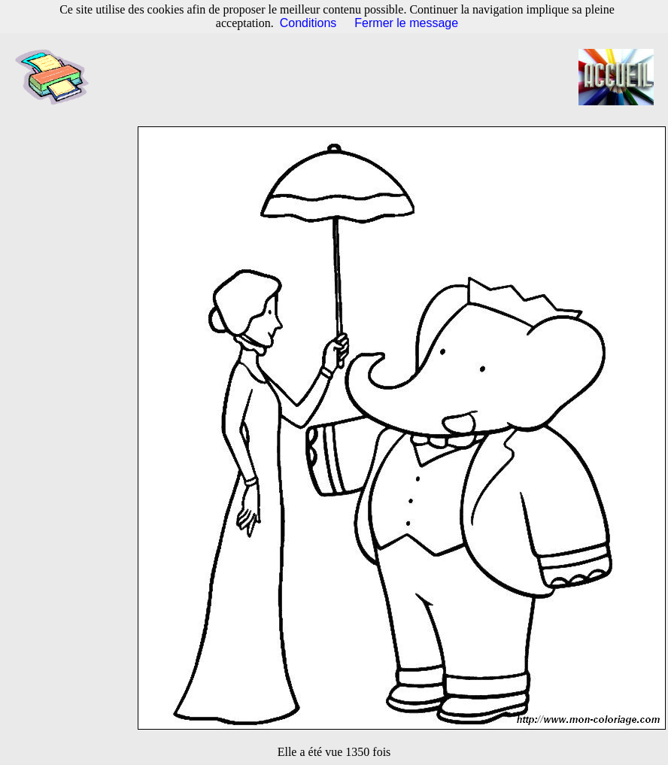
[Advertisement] (342, 77)
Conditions (308, 23)
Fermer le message (406, 23)
